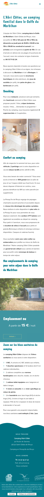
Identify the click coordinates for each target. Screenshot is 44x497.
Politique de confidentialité (27, 494)
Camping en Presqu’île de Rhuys (22, 449)
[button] (12, 339)
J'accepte (12, 494)
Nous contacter (22, 466)
